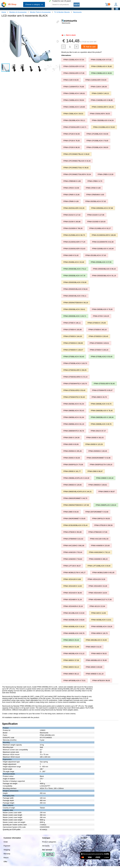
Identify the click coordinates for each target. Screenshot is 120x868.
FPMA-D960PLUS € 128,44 (106, 505)
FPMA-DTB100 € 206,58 (103, 525)
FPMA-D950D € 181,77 (72, 471)
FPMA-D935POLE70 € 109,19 (101, 465)
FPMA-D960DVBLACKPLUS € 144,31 (77, 492)
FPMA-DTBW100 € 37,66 (97, 532)
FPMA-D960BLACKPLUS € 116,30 (76, 478)
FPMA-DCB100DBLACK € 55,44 (75, 525)
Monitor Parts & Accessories (40, 12)
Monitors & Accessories (18, 12)
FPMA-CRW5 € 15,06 (71, 195)
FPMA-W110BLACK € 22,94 (73, 613)
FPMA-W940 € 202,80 (94, 667)
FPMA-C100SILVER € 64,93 (95, 80)
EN (117, 9)
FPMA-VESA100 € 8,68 (72, 579)
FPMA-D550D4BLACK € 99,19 (104, 269)
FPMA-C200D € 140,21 (100, 93)
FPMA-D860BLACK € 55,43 (73, 411)
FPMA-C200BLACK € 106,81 (74, 93)
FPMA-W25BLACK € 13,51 (101, 620)
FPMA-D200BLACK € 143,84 (103, 249)
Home (4, 12)
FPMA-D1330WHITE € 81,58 (103, 242)
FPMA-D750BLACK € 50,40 (73, 357)
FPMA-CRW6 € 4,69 (70, 201)
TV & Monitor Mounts (62, 12)
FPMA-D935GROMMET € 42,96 (98, 458)
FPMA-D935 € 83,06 (71, 444)
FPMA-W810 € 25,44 (71, 640)
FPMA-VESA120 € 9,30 (96, 579)
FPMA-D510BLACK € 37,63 (95, 255)
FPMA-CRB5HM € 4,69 (72, 181)
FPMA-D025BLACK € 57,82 (95, 201)
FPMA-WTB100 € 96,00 (101, 680)
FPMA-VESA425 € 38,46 (72, 593)
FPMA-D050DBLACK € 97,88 (102, 208)
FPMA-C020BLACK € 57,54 (73, 60)
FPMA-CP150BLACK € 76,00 (97, 141)
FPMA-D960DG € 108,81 (97, 485)
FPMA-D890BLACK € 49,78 (101, 424)
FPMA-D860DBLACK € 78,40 (102, 411)
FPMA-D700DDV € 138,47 (73, 350)
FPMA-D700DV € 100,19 (99, 350)
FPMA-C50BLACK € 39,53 (73, 114)
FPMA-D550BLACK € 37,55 (101, 262)
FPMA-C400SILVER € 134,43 (103, 107)
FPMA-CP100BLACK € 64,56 (97, 134)
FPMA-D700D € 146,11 (72, 323)
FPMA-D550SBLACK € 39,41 (74, 309)
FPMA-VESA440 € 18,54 (98, 593)
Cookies (84, 846)
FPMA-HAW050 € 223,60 (100, 545)
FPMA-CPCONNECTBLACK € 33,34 (76, 161)
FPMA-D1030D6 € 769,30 (73, 228)
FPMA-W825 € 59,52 (99, 653)
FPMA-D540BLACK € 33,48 (73, 262)
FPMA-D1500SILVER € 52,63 (74, 249)
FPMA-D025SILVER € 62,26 (73, 208)
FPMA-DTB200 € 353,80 (72, 532)
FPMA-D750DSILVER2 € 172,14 (75, 377)
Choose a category (34, 4)
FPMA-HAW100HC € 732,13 (99, 552)
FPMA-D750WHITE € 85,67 (102, 390)
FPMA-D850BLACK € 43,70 (101, 404)
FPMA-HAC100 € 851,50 (99, 539)
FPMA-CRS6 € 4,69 (93, 188)
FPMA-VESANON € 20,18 (73, 606)
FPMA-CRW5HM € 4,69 (95, 195)
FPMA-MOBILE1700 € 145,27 (74, 572)
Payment (7, 846)
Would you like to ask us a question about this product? (81, 52)
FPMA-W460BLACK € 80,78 (73, 633)
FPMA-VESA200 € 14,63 (72, 586)
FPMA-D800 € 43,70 (99, 397)
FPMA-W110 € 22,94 (97, 606)
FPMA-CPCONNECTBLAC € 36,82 (76, 154)
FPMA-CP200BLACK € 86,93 (97, 147)
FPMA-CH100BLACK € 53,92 (104, 127)
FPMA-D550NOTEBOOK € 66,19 (75, 303)
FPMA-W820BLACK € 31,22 (73, 653)
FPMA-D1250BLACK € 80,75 (74, 235)
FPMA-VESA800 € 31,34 (72, 599)
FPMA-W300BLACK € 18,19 (73, 626)
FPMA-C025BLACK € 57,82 (101, 60)
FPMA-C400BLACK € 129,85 (74, 107)
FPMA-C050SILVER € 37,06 (73, 73)
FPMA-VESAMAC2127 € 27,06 (100, 599)
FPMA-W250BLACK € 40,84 (73, 620)
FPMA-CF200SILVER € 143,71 (74, 127)
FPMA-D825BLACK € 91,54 (73, 404)
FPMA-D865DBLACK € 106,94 (102, 417)
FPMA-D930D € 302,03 (95, 438)
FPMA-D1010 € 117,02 (71, 215)
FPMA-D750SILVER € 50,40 (104, 384)
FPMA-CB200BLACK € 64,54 (103, 120)
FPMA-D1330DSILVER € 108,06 (104, 235)
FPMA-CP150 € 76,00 (71, 141)
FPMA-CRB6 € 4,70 (95, 181)
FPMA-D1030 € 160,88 (71, 222)
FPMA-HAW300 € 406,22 (98, 559)
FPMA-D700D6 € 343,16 (97, 330)
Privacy (83, 842)
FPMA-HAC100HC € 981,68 (73, 545)
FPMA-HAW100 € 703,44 (72, 552)
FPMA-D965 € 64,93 (71, 512)
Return (6, 858)
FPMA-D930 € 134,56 (71, 438)
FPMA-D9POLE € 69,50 (101, 519)
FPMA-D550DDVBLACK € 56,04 (75, 289)
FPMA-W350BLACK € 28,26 (101, 626)
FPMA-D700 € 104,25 (101, 316)
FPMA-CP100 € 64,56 (71, 134)
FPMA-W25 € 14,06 (98, 613)
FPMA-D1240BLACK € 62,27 (100, 228)
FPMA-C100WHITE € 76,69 (73, 87)
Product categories (49, 842)
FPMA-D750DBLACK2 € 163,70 (75, 363)
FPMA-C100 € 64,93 (71, 80)
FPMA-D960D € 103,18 (104, 478)
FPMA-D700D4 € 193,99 (72, 330)
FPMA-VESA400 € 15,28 (98, 586)
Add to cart (89, 47)
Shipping (7, 850)
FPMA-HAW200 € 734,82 (72, 559)
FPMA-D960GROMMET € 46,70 (75, 498)
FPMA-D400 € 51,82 (71, 255)
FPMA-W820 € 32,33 (93, 647)
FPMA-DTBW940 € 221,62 (73, 539)
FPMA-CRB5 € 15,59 (105, 174)
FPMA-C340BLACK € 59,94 (73, 100)
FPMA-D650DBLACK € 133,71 (74, 316)
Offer (5, 862)
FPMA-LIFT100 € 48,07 (72, 566)
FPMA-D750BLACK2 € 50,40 (101, 357)
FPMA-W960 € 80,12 (71, 674)
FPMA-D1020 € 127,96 (95, 215)
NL (113, 9)
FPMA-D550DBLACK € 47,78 (74, 276)
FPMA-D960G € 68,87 (106, 492)
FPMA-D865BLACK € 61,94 (73, 417)
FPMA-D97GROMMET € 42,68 (96, 512)
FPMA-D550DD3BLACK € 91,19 (104, 276)
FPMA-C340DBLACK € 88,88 (102, 100)
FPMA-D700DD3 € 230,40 (98, 336)
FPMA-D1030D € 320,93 (96, 222)
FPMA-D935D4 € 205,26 (72, 451)
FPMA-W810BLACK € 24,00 (96, 640)
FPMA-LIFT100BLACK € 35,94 (99, 566)
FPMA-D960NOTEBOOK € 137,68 (76, 505)
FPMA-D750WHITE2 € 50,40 (74, 397)
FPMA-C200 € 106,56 (99, 87)
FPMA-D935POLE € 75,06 (73, 465)
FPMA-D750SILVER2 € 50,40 (74, 390)
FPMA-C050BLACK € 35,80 (101, 66)
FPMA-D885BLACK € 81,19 (73, 424)
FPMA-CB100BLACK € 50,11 (74, 120)
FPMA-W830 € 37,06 (71, 660)
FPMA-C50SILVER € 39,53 (100, 114)
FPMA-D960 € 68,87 (95, 471)
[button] (58, 22)
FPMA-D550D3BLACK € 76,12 (74, 269)
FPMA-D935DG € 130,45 (97, 451)
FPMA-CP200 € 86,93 (71, 147)
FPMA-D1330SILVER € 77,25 (74, 242)
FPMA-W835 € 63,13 (71, 667)
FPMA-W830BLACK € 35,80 (96, 660)
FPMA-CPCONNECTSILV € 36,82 (76, 168)
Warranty (7, 854)
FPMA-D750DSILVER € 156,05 (74, 370)
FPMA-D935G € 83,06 (71, 458)
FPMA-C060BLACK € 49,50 (101, 73)
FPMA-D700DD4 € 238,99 (73, 343)
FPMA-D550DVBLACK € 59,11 (74, 296)
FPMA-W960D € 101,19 (94, 674)
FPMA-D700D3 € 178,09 (97, 323)
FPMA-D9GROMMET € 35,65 (74, 519)
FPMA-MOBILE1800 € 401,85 (103, 572)
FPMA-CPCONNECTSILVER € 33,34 (77, 174)
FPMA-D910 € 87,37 (98, 431)
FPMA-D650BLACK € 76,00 (102, 309)
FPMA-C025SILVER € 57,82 (73, 66)
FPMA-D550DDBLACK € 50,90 (74, 282)
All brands (46, 846)
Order (6, 842)
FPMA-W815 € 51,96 (71, 647)
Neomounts (77, 12)
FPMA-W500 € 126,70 (99, 633)
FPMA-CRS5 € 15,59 (71, 188)
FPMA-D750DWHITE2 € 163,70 (75, 384)
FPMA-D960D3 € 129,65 (72, 485)
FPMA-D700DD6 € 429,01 (99, 343)
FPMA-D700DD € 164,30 (72, 336)
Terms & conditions (88, 850)
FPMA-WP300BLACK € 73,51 (74, 680)
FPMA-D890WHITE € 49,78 (73, 431)
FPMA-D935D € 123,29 (94, 444)
